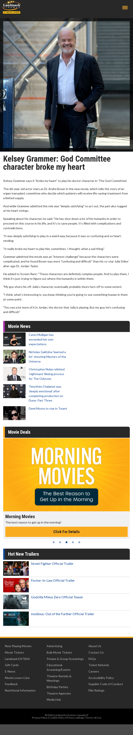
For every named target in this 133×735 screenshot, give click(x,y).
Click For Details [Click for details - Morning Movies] (66, 531)
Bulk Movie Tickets (59, 652)
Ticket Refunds (98, 665)
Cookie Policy (57, 717)
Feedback (11, 684)
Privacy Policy (40, 717)
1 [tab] (54, 542)
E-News (10, 671)
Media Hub (54, 699)
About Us (94, 646)
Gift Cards (12, 665)
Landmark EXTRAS (17, 659)
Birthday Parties (57, 687)
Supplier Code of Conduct (105, 684)
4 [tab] (73, 542)
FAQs (92, 659)
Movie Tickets (14, 652)
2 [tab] (60, 542)
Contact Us (96, 652)
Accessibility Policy (101, 678)
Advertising (54, 646)
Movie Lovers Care (17, 678)
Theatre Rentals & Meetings (59, 678)
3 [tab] (66, 542)
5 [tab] (79, 542)
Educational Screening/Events (59, 667)
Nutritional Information (20, 690)
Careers (93, 671)
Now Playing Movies (18, 646)
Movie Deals (19, 432)
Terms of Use (93, 717)
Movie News (19, 326)
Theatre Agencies (59, 693)
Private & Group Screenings (65, 659)
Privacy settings (75, 717)
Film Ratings (96, 690)
